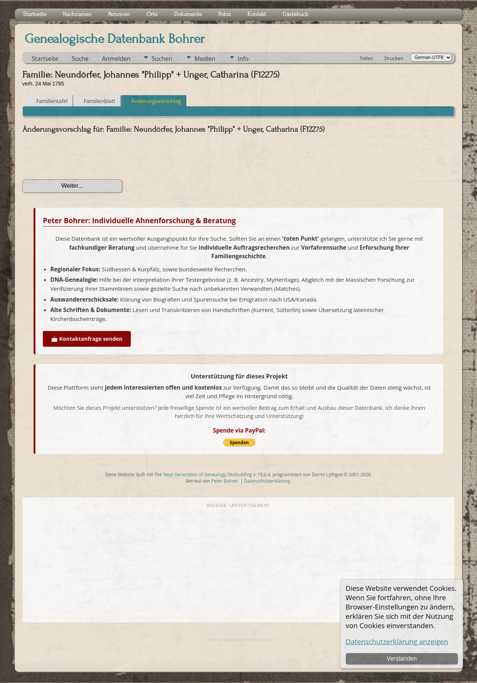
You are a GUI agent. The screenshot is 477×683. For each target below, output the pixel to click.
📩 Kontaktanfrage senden (87, 338)
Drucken (393, 58)
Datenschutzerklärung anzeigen (397, 641)
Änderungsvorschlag (152, 101)
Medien (205, 58)
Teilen (366, 58)
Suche (80, 58)
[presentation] (79, 156)
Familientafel (49, 101)
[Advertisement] (238, 564)
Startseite (45, 58)
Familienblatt (96, 101)
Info (243, 58)
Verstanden (401, 658)
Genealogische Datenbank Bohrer (115, 38)
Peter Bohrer (224, 481)
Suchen (162, 58)
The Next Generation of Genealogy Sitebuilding (203, 474)
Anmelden (116, 58)
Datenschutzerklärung (267, 481)
